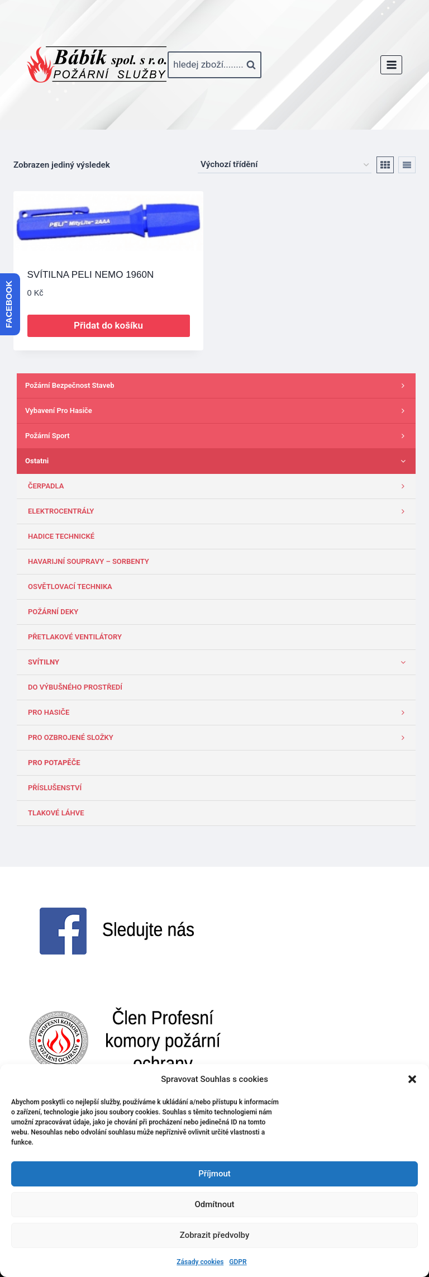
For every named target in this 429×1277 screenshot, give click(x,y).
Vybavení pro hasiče (217, 410)
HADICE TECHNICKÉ (61, 536)
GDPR (237, 1262)
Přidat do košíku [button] (108, 325)
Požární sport (217, 436)
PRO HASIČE (219, 712)
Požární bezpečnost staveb (217, 385)
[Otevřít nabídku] (391, 64)
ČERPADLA (219, 486)
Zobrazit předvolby (215, 1235)
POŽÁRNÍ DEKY (53, 611)
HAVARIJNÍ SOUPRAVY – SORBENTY (88, 561)
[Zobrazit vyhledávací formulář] (214, 64)
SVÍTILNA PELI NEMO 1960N (90, 274)
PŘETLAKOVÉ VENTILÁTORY (75, 637)
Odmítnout (215, 1204)
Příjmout (214, 1174)
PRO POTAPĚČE (54, 762)
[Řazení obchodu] (284, 164)
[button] (412, 1079)
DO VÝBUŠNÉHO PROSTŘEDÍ (75, 687)
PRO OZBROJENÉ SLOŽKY (219, 737)
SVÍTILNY (219, 662)
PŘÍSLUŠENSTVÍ (55, 788)
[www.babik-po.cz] (96, 65)
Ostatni (217, 461)
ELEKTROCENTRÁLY (219, 511)
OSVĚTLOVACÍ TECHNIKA (70, 586)
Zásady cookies (200, 1262)
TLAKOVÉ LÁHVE (56, 813)
